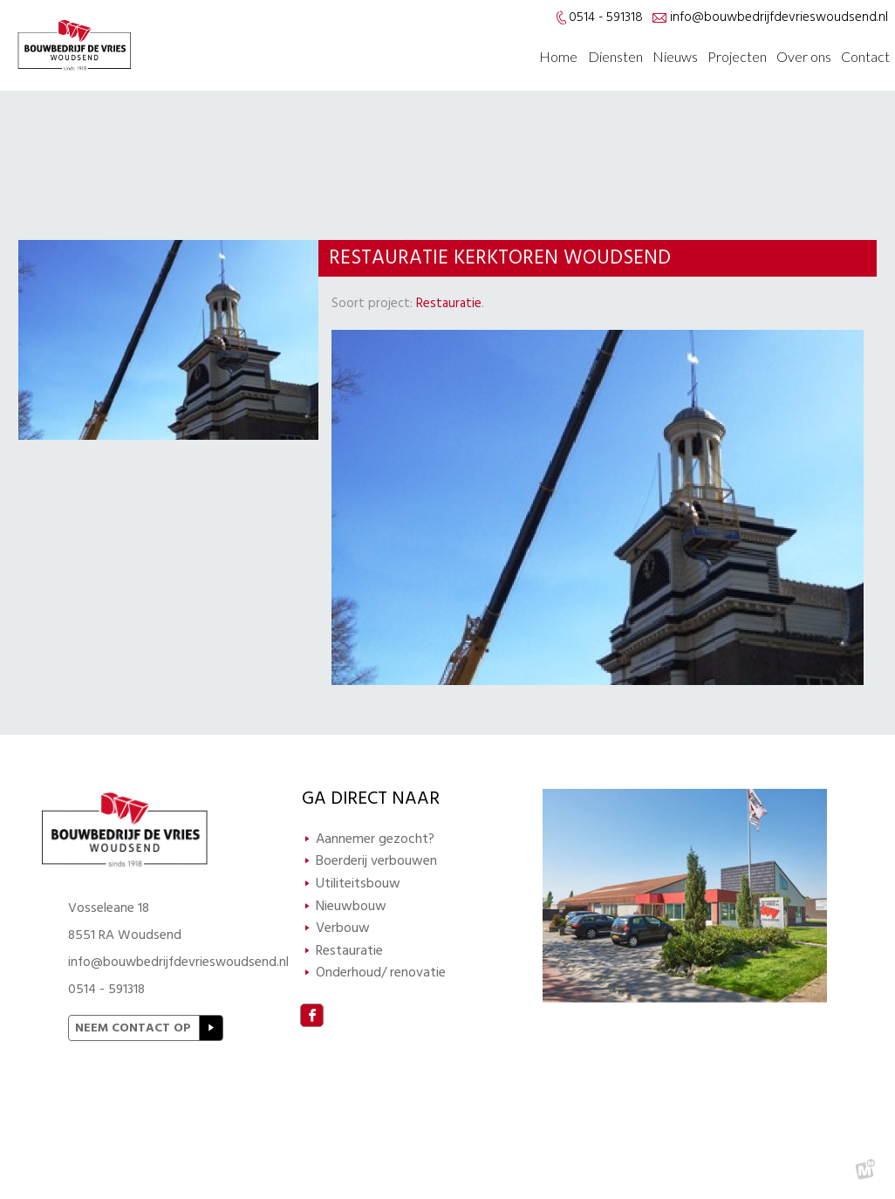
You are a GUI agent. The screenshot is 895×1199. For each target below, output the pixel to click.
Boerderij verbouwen (376, 860)
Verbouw (343, 927)
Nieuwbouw (351, 905)
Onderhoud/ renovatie (381, 972)
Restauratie (449, 303)
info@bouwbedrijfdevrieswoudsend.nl (779, 17)
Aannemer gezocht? (375, 838)
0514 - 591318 (106, 989)
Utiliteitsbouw (358, 883)
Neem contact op (133, 1028)
